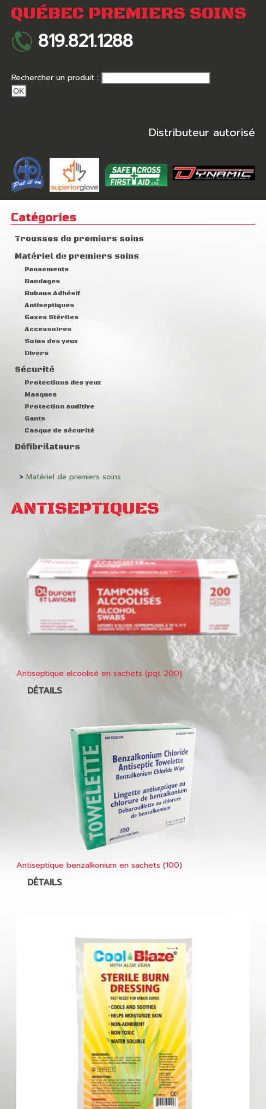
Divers (37, 353)
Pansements (47, 269)
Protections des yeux (63, 383)
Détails (44, 690)
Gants (35, 419)
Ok (19, 91)
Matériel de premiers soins (77, 256)
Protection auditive (59, 407)
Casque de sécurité (59, 430)
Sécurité (35, 370)
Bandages (42, 281)
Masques (41, 395)
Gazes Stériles (51, 317)
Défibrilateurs (47, 447)
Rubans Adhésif (52, 293)
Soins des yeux (51, 341)
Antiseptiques (49, 305)
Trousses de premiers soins (79, 239)
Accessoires (48, 329)
